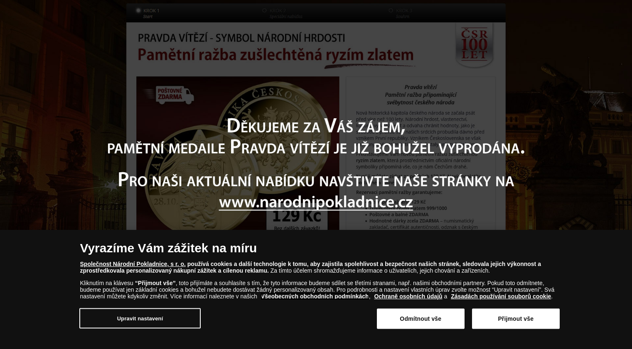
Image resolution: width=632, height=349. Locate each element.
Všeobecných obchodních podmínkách (315, 298)
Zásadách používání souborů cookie (501, 298)
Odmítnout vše (420, 320)
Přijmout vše (516, 320)
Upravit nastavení (140, 320)
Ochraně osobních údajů (408, 298)
